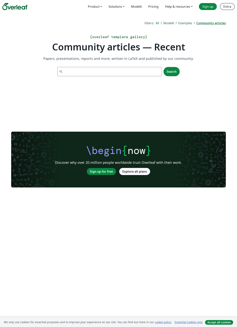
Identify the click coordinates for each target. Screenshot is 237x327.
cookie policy (163, 322)
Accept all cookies (219, 322)
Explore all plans (134, 171)
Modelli (168, 23)
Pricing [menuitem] (153, 6)
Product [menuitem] (94, 6)
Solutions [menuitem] (115, 6)
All (157, 23)
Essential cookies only (189, 322)
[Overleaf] (14, 6)
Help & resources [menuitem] (177, 6)
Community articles (211, 23)
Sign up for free (101, 171)
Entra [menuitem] (227, 6)
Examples (185, 23)
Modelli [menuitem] (136, 6)
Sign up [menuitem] (207, 6)
